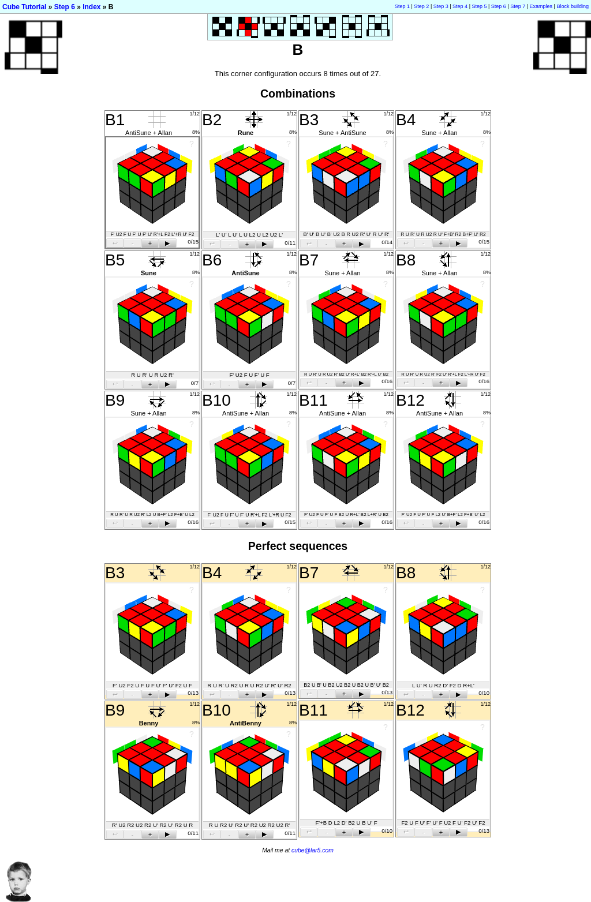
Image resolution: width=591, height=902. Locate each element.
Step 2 (421, 6)
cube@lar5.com (312, 850)
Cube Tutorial (24, 7)
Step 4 (459, 6)
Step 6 (64, 7)
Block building (572, 6)
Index (91, 7)
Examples (541, 6)
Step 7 (517, 6)
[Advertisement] (381, 896)
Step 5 (479, 6)
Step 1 (402, 6)
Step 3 (440, 6)
